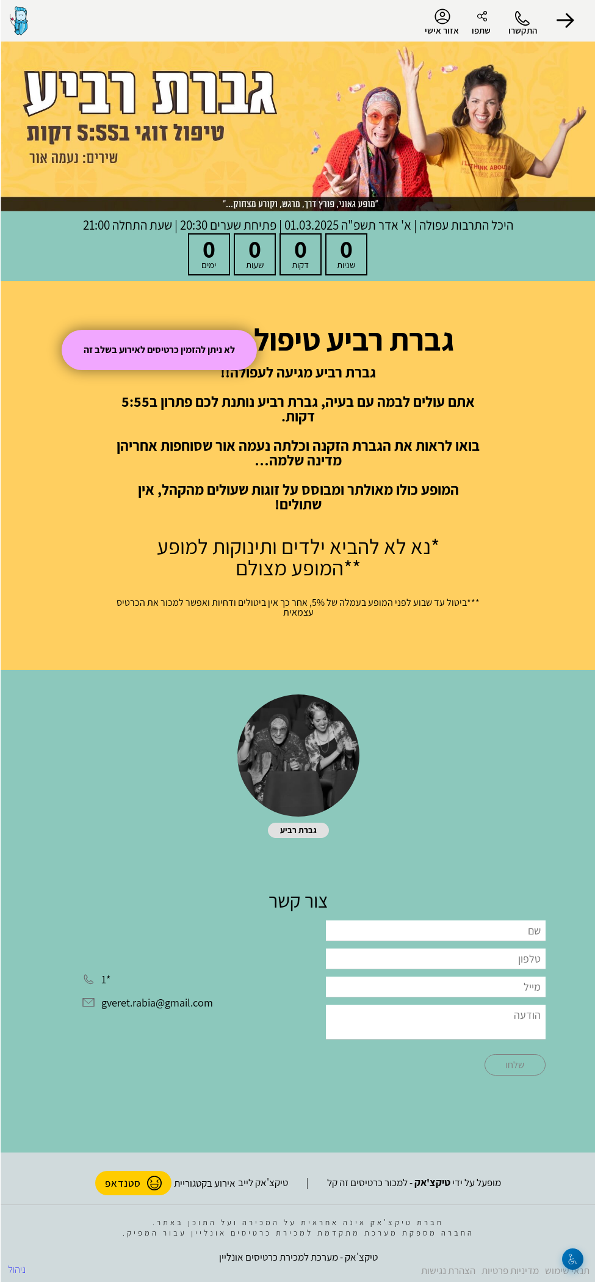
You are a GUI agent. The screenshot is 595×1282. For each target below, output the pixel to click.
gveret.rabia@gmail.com (156, 1003)
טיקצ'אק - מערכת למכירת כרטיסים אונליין (297, 1257)
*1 (105, 980)
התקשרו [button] (522, 30)
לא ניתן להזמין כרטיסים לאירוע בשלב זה (158, 349)
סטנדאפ (132, 1183)
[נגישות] (572, 1259)
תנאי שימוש (566, 1270)
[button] (564, 21)
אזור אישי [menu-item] (441, 22)
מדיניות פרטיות (509, 1270)
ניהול (16, 1269)
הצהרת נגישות (447, 1270)
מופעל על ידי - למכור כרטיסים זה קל (413, 1182)
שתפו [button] (480, 30)
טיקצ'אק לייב (262, 1182)
